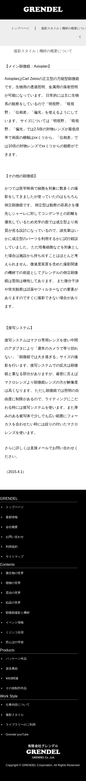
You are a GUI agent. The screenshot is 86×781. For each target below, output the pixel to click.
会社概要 (12, 527)
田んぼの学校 (15, 642)
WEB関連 (12, 678)
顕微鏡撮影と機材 (18, 612)
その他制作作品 (16, 688)
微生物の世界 (15, 573)
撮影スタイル (15, 714)
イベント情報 (15, 622)
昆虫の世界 (13, 592)
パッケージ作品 (16, 658)
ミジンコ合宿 (15, 632)
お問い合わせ (15, 537)
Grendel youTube (17, 734)
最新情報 (12, 517)
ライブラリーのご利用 (21, 724)
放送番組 (12, 668)
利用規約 (12, 546)
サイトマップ (15, 556)
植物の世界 (13, 583)
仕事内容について (18, 704)
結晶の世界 (13, 602)
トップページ (20, 28)
